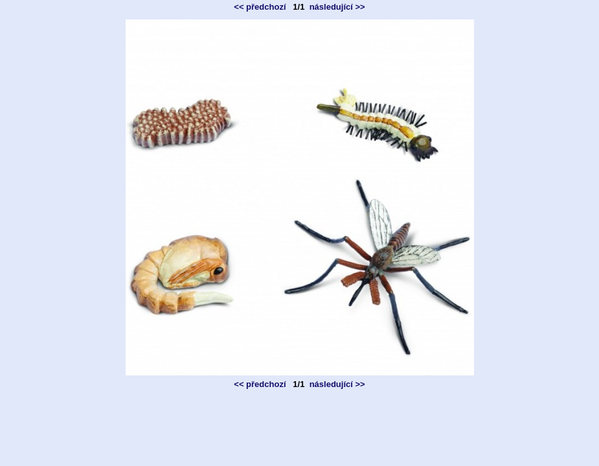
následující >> (337, 7)
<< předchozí (260, 7)
